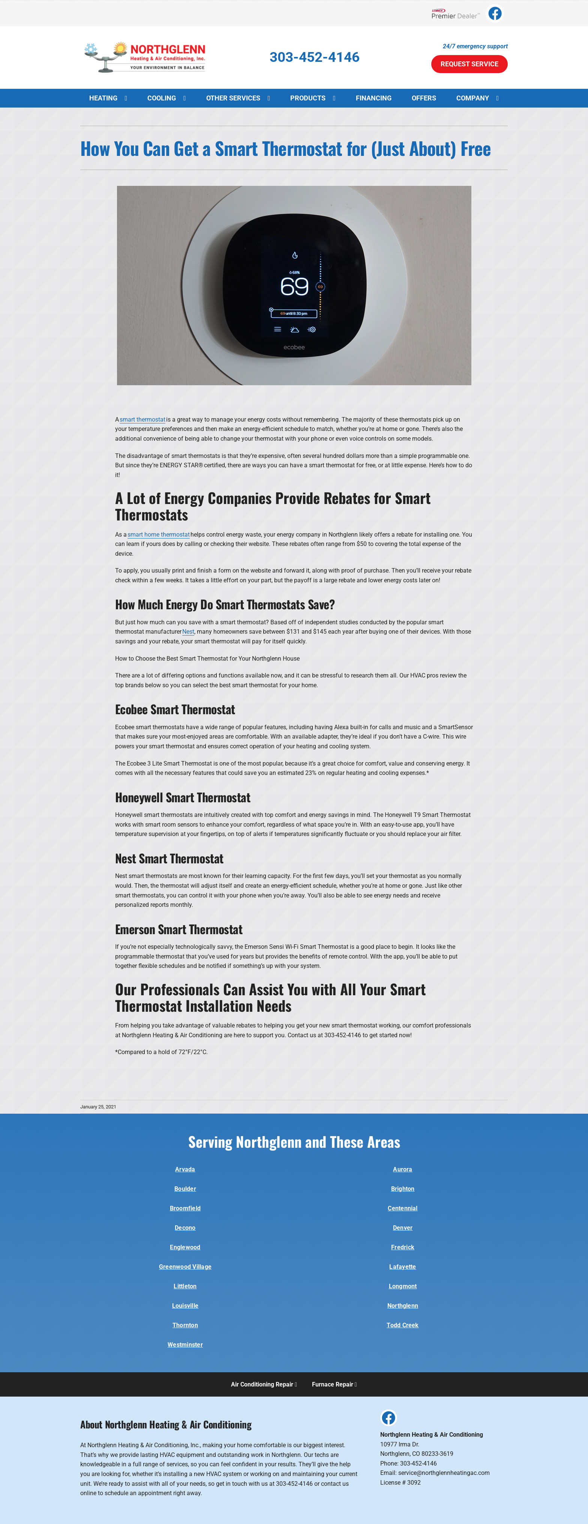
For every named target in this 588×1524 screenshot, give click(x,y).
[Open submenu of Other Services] (273, 98)
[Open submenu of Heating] (130, 98)
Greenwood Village (185, 1266)
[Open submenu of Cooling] (188, 98)
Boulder (185, 1188)
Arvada (185, 1169)
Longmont (403, 1286)
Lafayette (402, 1266)
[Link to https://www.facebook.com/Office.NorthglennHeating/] (495, 13)
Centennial (402, 1208)
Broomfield (185, 1208)
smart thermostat (142, 419)
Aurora (402, 1169)
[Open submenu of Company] (501, 98)
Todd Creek (402, 1325)
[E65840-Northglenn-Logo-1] (146, 36)
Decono (185, 1227)
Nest (188, 631)
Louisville (185, 1305)
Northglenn (402, 1305)
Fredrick (402, 1247)
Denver (402, 1227)
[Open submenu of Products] (338, 98)
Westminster (185, 1344)
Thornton (185, 1325)
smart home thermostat (159, 534)
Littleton (185, 1286)
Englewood (185, 1247)
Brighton (403, 1188)
